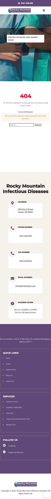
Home (6, 358)
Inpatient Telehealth (12, 407)
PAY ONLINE (25, 3)
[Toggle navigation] (43, 10)
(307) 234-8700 (25, 236)
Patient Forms (9, 370)
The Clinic (8, 413)
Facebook (9, 445)
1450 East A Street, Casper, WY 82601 (25, 210)
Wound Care (9, 425)
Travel (6, 364)
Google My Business (13, 452)
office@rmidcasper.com (25, 286)
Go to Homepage (25, 111)
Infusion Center (10, 402)
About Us (8, 375)
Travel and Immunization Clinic (16, 419)
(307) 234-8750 (25, 261)
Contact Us (8, 381)
